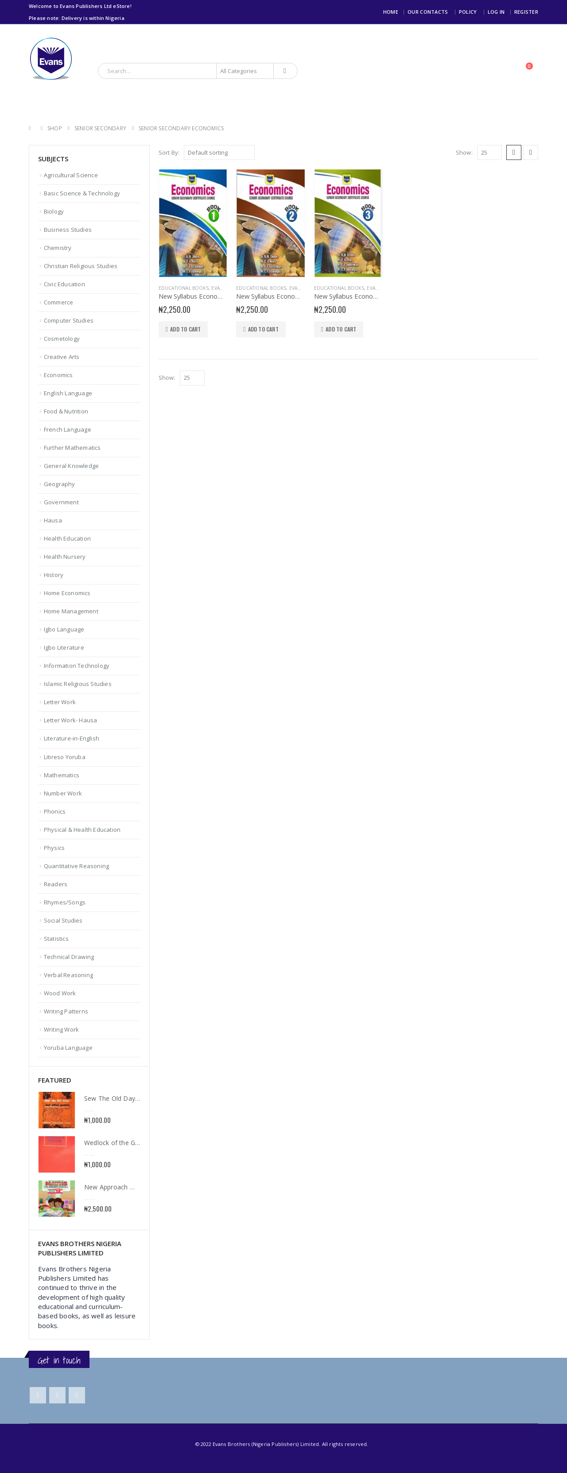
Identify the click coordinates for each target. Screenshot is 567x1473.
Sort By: (169, 152)
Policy (468, 11)
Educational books (184, 288)
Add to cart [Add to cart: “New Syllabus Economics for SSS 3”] (341, 329)
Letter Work (60, 702)
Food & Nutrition (66, 411)
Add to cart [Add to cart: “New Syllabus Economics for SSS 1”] (185, 329)
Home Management (71, 611)
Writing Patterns (66, 1011)
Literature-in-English (71, 738)
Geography (59, 484)
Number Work (63, 793)
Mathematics (61, 775)
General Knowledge (71, 466)
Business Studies (68, 230)
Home (390, 11)
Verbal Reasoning (68, 975)
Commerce (59, 302)
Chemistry (58, 248)
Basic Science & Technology (82, 193)
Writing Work (61, 1029)
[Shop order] (219, 152)
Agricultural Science (71, 175)
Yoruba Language (68, 1048)
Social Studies (63, 920)
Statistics (56, 939)
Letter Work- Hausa (70, 720)
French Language (67, 429)
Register (526, 11)
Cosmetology (62, 339)
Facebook (38, 1395)
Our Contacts (428, 11)
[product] (193, 223)
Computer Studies (68, 320)
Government (61, 502)
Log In (496, 11)
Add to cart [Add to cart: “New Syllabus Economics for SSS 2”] (263, 329)
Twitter (57, 1395)
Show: (464, 152)
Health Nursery (65, 557)
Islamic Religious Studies (78, 684)
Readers (55, 884)
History (53, 575)
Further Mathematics (72, 448)
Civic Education (64, 284)
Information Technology (76, 666)
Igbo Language (64, 629)
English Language (68, 393)
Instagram (77, 1395)
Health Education (67, 538)
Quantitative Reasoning (76, 866)
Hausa (53, 520)
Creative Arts (62, 357)
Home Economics (67, 593)
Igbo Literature (64, 647)
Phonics (55, 811)
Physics (54, 848)
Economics (58, 375)
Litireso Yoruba (64, 757)
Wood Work (60, 993)
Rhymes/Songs (64, 902)
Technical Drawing (69, 957)
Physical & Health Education (82, 830)
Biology (54, 211)
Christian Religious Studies (80, 266)
